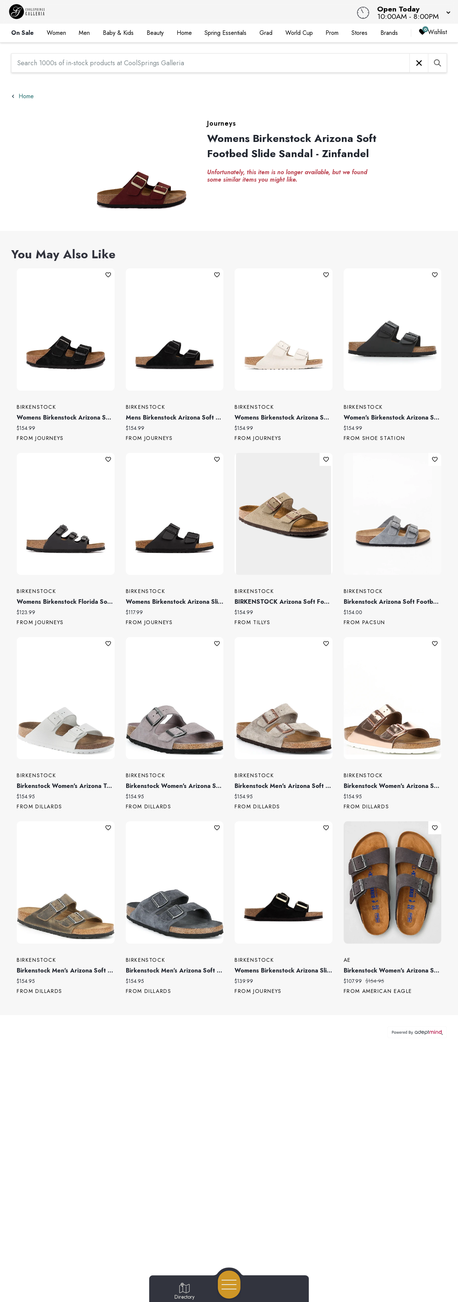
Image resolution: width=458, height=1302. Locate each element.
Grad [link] (265, 33)
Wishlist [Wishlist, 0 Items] (433, 32)
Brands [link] (389, 33)
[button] (411, 12)
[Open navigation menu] (229, 1284)
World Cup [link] (299, 33)
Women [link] (56, 33)
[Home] (173, 12)
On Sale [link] (22, 33)
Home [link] (184, 33)
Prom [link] (331, 33)
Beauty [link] (155, 33)
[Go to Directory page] (184, 1292)
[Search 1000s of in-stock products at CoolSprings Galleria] (210, 63)
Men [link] (84, 33)
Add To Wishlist (108, 275)
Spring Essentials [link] (225, 33)
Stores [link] (359, 33)
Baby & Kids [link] (118, 33)
